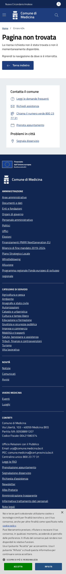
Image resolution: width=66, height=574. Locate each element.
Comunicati (9, 374)
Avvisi (5, 379)
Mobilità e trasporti (13, 333)
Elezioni (6, 237)
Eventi (6, 399)
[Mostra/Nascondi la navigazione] (4, 15)
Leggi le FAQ (9, 462)
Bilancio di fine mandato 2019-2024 (23, 248)
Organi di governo (12, 214)
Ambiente (8, 299)
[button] (33, 559)
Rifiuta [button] (48, 566)
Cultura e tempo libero (15, 316)
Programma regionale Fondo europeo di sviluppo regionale (30, 273)
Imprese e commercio (14, 328)
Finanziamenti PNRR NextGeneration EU (26, 242)
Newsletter (8, 484)
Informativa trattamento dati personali (25, 501)
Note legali (8, 507)
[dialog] (33, 541)
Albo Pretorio (10, 490)
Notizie (6, 368)
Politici (6, 225)
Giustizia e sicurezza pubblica (19, 324)
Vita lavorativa (10, 349)
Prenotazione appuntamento (19, 467)
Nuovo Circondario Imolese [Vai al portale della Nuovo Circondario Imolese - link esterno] (18, 4)
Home (5, 28)
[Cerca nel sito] (56, 15)
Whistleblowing (11, 259)
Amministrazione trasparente (19, 495)
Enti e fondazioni (12, 208)
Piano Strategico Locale (16, 253)
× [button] (62, 512)
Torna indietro (17, 65)
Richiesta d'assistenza (15, 478)
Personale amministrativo (17, 220)
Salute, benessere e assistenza (20, 337)
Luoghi (6, 404)
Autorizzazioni (10, 307)
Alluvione (7, 265)
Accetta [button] (18, 566)
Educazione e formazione (17, 320)
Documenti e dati (12, 203)
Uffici (5, 231)
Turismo (7, 345)
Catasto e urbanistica (14, 311)
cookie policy (9, 525)
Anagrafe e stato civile (15, 303)
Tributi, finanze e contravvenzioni (22, 341)
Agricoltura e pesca (13, 295)
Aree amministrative (14, 197)
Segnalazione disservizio (16, 473)
